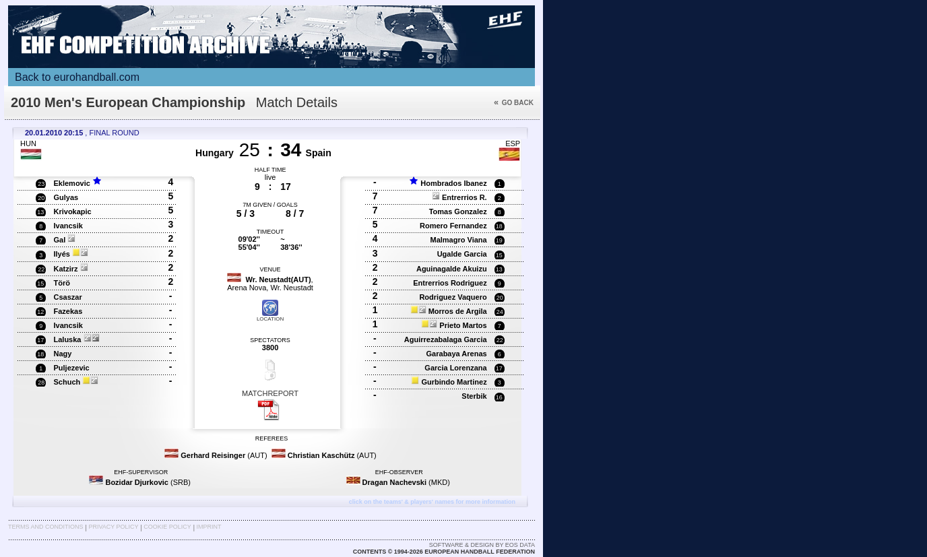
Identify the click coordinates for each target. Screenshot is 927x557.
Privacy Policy (113, 526)
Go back (514, 102)
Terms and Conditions (46, 526)
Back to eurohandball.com (77, 77)
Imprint (209, 526)
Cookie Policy (167, 526)
